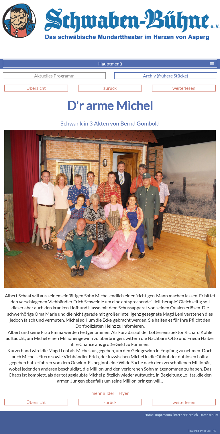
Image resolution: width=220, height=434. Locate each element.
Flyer (124, 393)
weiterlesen (183, 88)
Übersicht (36, 88)
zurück (110, 88)
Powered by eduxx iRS (202, 430)
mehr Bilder (102, 393)
